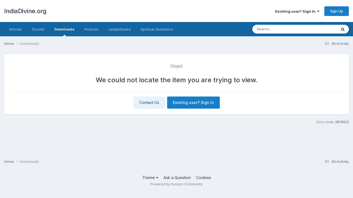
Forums (38, 29)
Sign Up (336, 11)
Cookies (203, 177)
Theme (150, 177)
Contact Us (149, 102)
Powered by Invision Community (176, 184)
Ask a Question (177, 177)
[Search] (285, 29)
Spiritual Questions (157, 29)
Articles (15, 29)
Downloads (64, 31)
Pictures (91, 29)
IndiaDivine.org (25, 11)
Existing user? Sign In (297, 11)
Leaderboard (119, 29)
